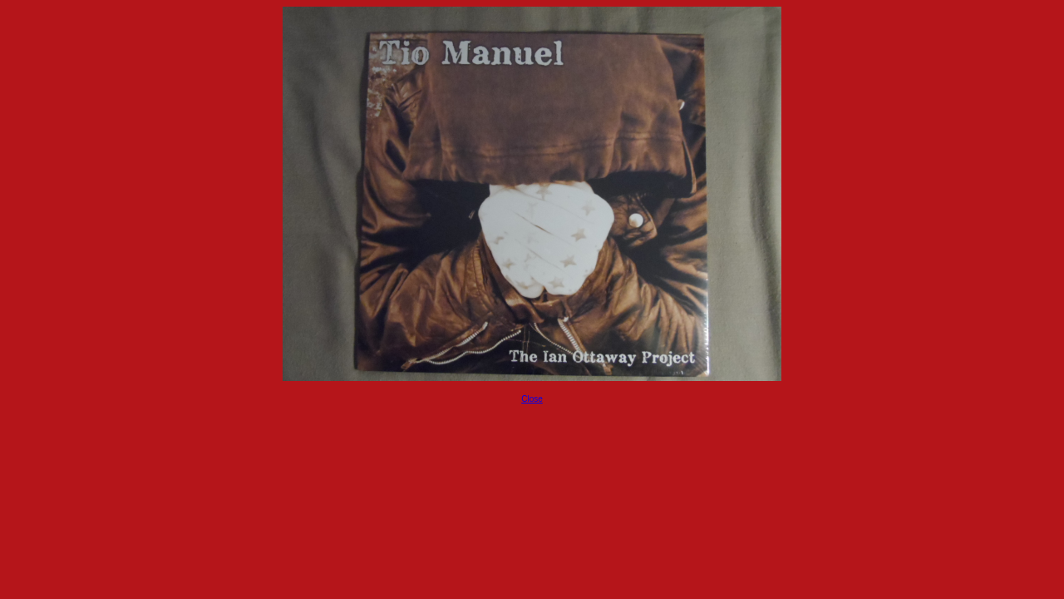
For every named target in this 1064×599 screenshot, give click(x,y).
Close (532, 398)
